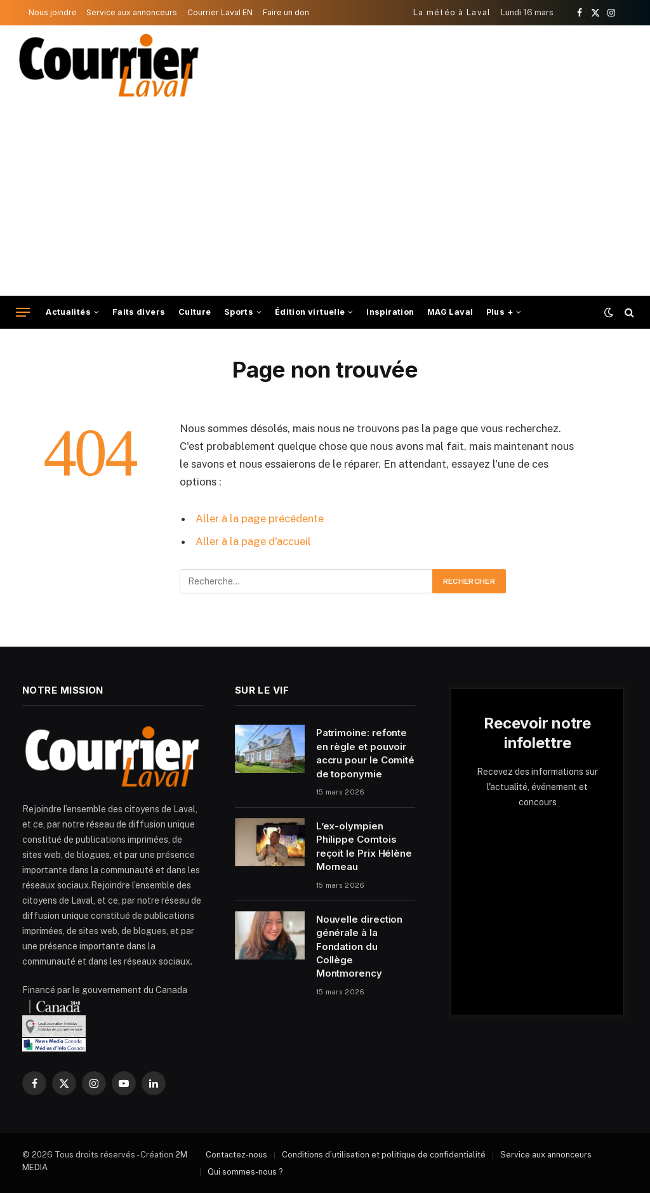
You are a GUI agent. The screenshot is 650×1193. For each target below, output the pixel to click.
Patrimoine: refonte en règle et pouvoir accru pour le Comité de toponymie (365, 753)
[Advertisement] (325, 200)
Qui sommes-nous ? (245, 1172)
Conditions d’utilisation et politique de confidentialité (384, 1154)
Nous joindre (53, 12)
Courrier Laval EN (220, 12)
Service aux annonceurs (131, 12)
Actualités (68, 312)
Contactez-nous (236, 1154)
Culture (194, 312)
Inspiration (390, 312)
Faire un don (286, 12)
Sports (238, 312)
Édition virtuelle (310, 312)
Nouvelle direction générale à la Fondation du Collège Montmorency (359, 946)
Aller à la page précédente (260, 518)
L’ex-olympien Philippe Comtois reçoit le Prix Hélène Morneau (364, 846)
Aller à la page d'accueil (253, 541)
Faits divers (139, 312)
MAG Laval (450, 312)
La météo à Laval (452, 12)
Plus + (499, 312)
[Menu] (23, 312)
